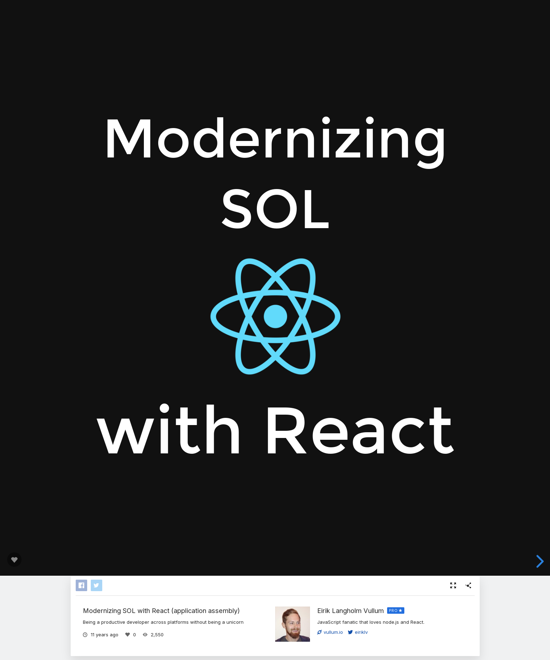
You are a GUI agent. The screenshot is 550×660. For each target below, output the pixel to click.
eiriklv (358, 632)
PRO (393, 610)
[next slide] (538, 561)
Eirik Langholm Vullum (350, 610)
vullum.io (330, 632)
